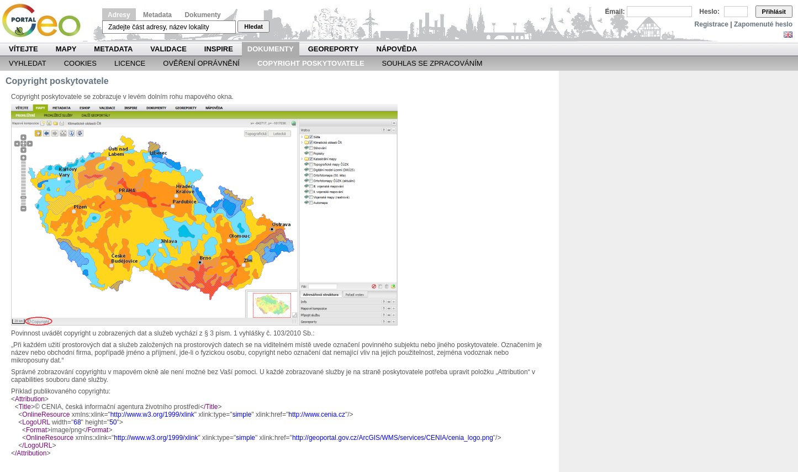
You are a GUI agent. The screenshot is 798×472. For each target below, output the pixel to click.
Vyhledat (27, 63)
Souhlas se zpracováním (432, 63)
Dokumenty (202, 15)
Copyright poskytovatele (310, 63)
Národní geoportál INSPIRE (45, 20)
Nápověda (396, 49)
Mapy (66, 49)
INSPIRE (218, 49)
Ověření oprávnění (201, 63)
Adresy (119, 15)
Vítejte (23, 49)
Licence (129, 63)
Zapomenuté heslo (763, 24)
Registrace (711, 24)
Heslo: (709, 11)
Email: (615, 11)
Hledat (253, 26)
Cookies (80, 63)
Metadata (157, 15)
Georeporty (333, 49)
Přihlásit (774, 11)
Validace (168, 49)
